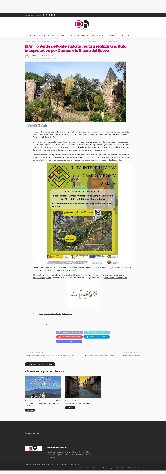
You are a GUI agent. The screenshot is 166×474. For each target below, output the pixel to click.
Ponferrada (65, 314)
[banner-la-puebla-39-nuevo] (83, 294)
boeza (41, 314)
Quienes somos (32, 436)
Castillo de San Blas (92, 147)
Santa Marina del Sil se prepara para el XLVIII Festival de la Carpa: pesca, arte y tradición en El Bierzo (42, 407)
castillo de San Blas (55, 314)
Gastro (112, 36)
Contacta (120, 471)
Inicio (33, 36)
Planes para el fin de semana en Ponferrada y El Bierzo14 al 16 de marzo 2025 (51, 357)
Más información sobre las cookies (89, 471)
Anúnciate (71, 471)
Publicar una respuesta (39, 368)
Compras (123, 36)
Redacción (34, 55)
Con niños (73, 36)
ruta (70, 314)
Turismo (100, 36)
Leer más (30, 413)
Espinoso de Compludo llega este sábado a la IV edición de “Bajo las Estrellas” (80, 407)
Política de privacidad (133, 471)
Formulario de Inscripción (115, 278)
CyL (92, 36)
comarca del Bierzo (74, 468)
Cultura (60, 36)
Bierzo (85, 36)
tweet (48, 324)
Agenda (42, 36)
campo (46, 314)
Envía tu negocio (109, 471)
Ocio (50, 36)
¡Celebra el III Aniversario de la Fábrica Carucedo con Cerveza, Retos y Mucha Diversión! (115, 358)
